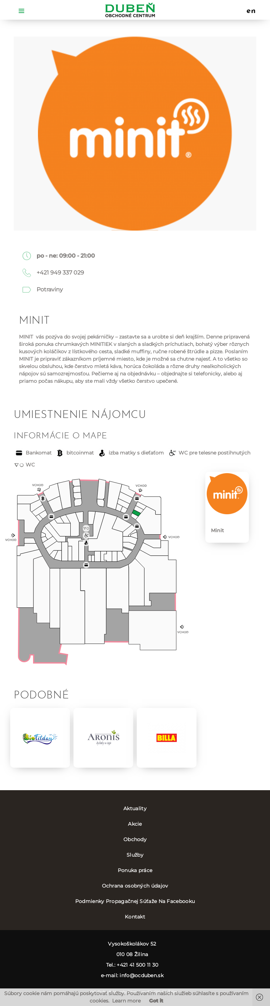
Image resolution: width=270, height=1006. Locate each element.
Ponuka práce (135, 870)
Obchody (135, 839)
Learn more (126, 1001)
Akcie (135, 824)
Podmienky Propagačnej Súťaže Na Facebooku (135, 901)
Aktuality (135, 808)
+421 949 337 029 (60, 272)
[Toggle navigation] (21, 10)
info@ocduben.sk (141, 975)
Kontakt (135, 917)
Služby (135, 855)
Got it (156, 1001)
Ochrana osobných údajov (135, 886)
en (251, 11)
